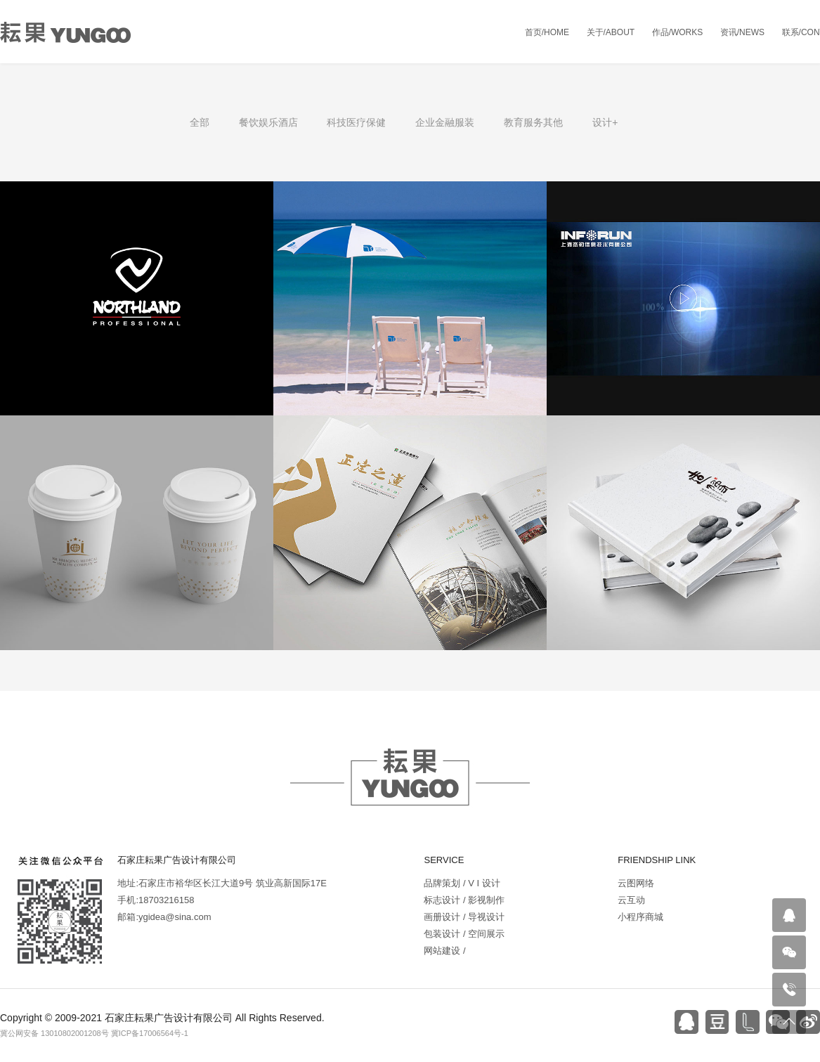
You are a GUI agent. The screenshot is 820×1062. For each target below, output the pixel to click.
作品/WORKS (677, 32)
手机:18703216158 (155, 900)
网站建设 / (444, 950)
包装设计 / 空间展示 (464, 933)
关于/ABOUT (611, 32)
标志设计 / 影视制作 (464, 900)
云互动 (631, 900)
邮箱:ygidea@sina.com (164, 917)
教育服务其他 (533, 122)
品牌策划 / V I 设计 (462, 883)
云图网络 (636, 883)
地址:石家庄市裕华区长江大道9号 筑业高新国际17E (222, 883)
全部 (199, 122)
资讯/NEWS (742, 32)
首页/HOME (547, 32)
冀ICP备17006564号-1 (149, 1033)
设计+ (605, 122)
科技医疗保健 (356, 122)
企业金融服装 (444, 122)
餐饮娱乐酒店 (268, 122)
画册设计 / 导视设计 (464, 917)
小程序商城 (640, 917)
